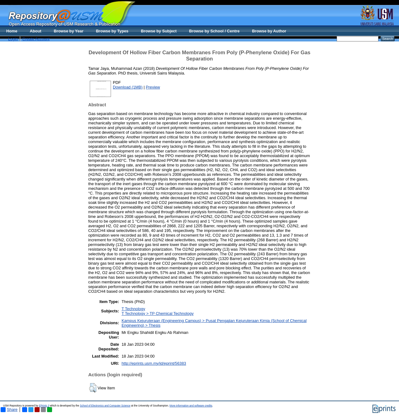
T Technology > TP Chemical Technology (158, 313)
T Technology (133, 308)
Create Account (36, 38)
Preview (153, 87)
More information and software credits (191, 405)
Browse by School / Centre (214, 31)
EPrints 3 (44, 405)
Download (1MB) (127, 87)
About (35, 31)
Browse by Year (69, 31)
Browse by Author (269, 31)
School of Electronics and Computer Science (105, 405)
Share (9, 409)
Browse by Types (112, 31)
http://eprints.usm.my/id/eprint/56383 (154, 363)
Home (11, 31)
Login (13, 38)
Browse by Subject (159, 31)
